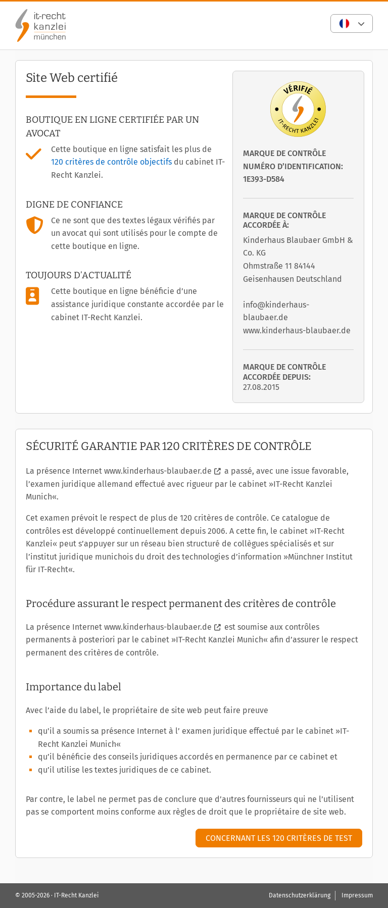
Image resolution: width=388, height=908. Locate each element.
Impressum (357, 895)
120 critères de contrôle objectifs (111, 162)
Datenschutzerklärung (299, 895)
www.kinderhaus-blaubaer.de (158, 471)
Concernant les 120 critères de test (279, 838)
